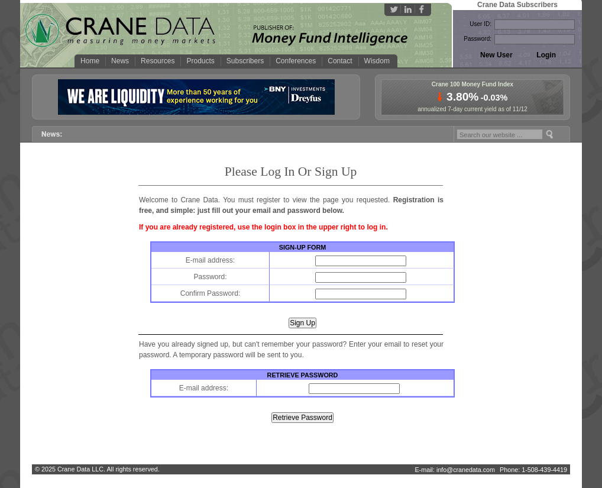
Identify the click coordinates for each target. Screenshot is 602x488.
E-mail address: (210, 260)
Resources (157, 61)
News (120, 61)
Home (89, 61)
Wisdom (377, 61)
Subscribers (245, 61)
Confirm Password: (210, 293)
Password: (477, 38)
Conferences (296, 61)
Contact (340, 61)
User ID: (480, 24)
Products (200, 61)
